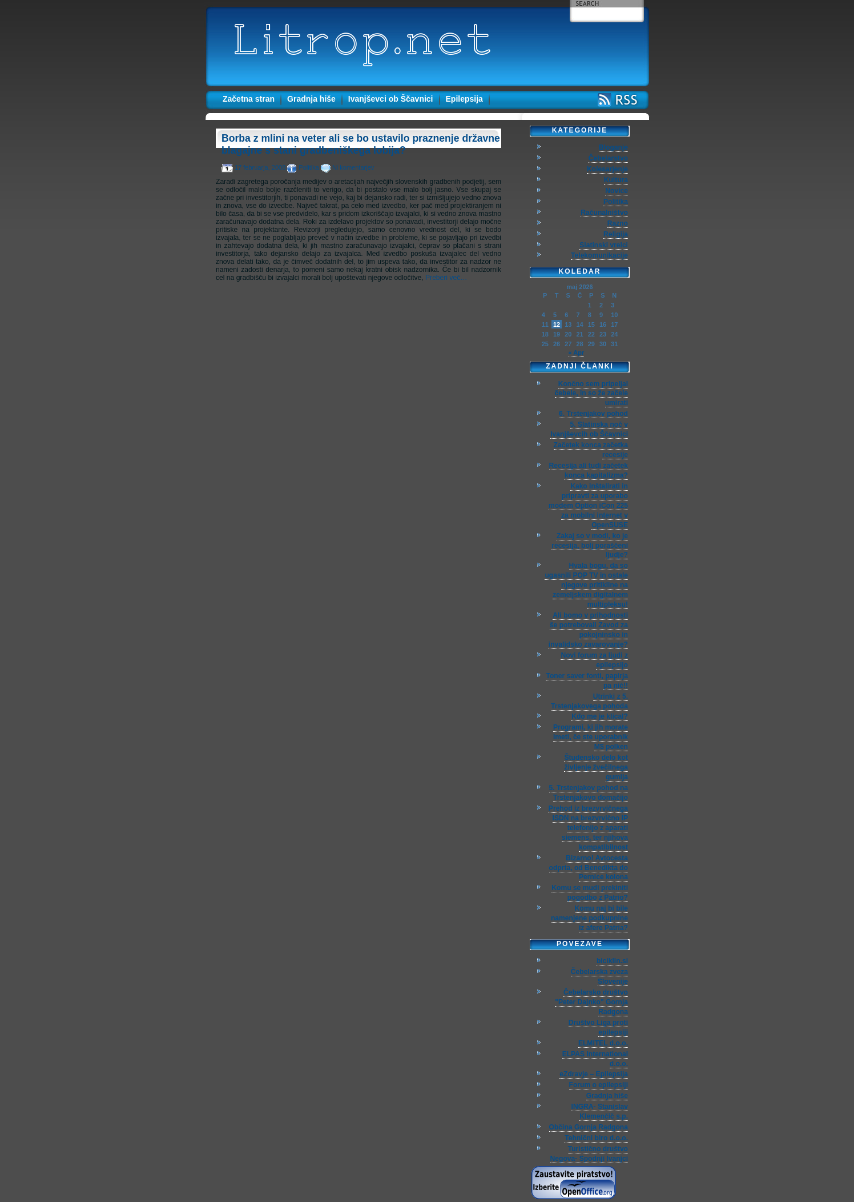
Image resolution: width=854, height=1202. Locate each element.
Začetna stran (249, 98)
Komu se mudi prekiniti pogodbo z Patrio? (589, 893)
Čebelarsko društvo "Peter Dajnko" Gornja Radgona (591, 1002)
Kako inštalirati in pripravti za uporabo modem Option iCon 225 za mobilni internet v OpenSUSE (588, 505)
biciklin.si (612, 961)
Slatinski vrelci (603, 245)
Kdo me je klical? (599, 716)
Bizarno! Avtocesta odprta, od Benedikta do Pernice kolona (588, 868)
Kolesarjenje (607, 169)
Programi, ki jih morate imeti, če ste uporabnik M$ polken (590, 737)
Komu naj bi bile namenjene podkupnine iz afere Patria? (589, 918)
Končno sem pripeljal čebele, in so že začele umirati (591, 393)
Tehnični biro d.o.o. (596, 1138)
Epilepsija (464, 98)
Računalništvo (604, 213)
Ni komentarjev (353, 167)
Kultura (616, 180)
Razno (617, 223)
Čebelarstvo (608, 158)
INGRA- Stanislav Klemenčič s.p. (599, 1111)
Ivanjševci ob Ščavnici (390, 98)
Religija (615, 234)
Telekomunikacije (599, 255)
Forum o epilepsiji (598, 1085)
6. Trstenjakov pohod (593, 414)
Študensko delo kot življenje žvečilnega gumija (596, 767)
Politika (309, 167)
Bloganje (613, 147)
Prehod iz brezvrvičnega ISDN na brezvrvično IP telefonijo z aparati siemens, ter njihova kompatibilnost (588, 827)
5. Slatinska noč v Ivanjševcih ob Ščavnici (589, 429)
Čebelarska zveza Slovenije (599, 976)
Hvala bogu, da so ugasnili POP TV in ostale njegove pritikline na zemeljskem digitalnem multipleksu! (586, 585)
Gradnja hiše (311, 98)
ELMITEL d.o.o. (603, 1043)
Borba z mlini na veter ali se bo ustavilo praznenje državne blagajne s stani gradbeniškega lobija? (360, 144)
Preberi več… (446, 278)
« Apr (577, 352)
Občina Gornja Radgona (588, 1127)
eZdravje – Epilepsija (593, 1074)
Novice (616, 191)
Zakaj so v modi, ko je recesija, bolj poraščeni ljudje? (589, 545)
